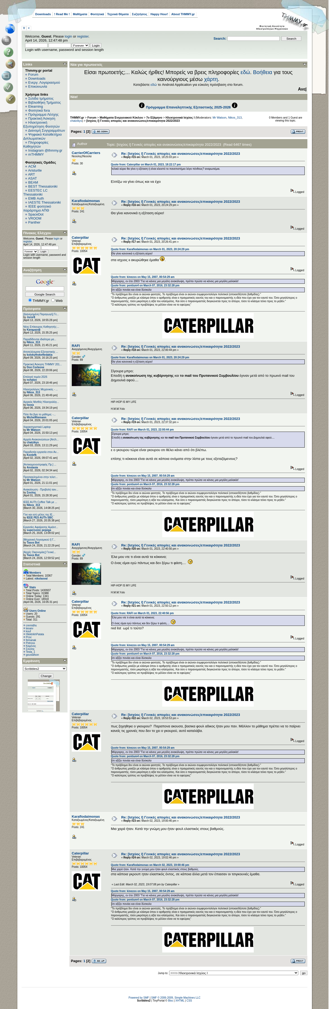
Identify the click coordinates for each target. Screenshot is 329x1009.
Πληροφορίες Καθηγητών (36, 144)
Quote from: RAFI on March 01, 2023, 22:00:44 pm (142, 429)
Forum (33, 74)
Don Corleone (35, 367)
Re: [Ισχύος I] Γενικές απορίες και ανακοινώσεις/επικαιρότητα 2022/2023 (180, 154)
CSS (189, 1000)
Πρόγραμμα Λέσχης (43, 114)
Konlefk (32, 454)
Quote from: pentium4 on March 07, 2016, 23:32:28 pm (145, 285)
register (83, 36)
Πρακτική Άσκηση (41, 118)
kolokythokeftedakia (39, 354)
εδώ (245, 72)
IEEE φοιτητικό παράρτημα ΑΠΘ (37, 208)
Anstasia (32, 467)
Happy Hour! (159, 14)
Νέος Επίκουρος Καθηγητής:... (41, 326)
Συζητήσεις (139, 14)
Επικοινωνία (37, 86)
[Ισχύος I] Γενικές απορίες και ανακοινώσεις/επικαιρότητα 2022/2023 (133, 120)
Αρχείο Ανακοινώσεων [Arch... (41, 439)
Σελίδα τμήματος (41, 98)
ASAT (32, 178)
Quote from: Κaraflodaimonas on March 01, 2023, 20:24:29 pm (150, 249)
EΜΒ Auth (36, 198)
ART (31, 174)
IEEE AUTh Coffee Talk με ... (40, 502)
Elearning (35, 106)
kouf (28, 631)
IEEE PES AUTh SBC (40, 517)
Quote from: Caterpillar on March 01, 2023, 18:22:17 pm (146, 164)
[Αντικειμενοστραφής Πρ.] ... (39, 464)
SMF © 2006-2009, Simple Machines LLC (176, 997)
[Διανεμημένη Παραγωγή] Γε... (41, 314)
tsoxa (30, 404)
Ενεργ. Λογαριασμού (44, 82)
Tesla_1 (30, 651)
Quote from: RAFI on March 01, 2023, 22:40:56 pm (142, 613)
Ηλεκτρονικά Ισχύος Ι (180, 117)
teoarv (29, 628)
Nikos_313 (33, 342)
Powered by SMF (139, 997)
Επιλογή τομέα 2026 (35, 376)
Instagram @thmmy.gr (45, 150)
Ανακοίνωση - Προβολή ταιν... (40, 489)
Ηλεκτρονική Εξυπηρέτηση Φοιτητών (41, 124)
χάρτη (211, 79)
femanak (31, 640)
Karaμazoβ (33, 329)
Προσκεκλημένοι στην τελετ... (40, 477)
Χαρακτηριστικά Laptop (37, 427)
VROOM (34, 218)
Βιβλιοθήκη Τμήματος (44, 102)
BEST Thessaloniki (42, 186)
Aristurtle (35, 170)
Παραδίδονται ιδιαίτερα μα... (39, 339)
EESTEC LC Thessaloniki (35, 192)
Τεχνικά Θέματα (118, 14)
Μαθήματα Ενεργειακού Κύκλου (121, 117)
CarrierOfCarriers (86, 153)
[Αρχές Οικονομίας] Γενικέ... (39, 552)
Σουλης (31, 492)
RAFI (76, 346)
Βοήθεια (262, 72)
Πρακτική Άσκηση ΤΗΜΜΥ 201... (42, 364)
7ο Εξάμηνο (154, 117)
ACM (32, 166)
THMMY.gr (77, 117)
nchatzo (32, 379)
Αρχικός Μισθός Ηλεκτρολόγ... (41, 401)
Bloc (170, 1000)
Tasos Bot (33, 542)
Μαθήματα (80, 14)
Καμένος (31, 646)
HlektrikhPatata (35, 634)
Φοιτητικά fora (39, 110)
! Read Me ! (62, 14)
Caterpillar (80, 238)
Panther (34, 222)
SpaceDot (35, 214)
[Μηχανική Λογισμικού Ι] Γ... (39, 539)
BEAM (33, 182)
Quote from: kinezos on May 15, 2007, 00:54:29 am (143, 276)
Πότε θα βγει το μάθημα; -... (39, 414)
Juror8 (31, 317)
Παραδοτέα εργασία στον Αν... (41, 452)
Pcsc (29, 637)
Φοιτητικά (97, 14)
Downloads (43, 14)
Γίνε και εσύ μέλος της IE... (39, 514)
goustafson (32, 654)
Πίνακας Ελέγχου (37, 233)
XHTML (179, 1000)
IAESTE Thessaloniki (44, 202)
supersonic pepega (39, 530)
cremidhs (31, 625)
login (68, 36)
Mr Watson (33, 429)
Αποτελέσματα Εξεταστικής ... (40, 351)
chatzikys (33, 442)
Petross (30, 643)
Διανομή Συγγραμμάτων (46, 130)
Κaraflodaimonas (86, 201)
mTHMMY (36, 154)
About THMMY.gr (183, 14)
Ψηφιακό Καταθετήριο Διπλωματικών (42, 136)
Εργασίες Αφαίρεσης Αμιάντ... (40, 527)
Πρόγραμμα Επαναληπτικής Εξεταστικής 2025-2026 (188, 107)
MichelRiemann (36, 417)
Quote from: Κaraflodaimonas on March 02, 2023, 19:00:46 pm (150, 865)
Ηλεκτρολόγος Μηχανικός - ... (40, 389)
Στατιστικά (31, 564)
